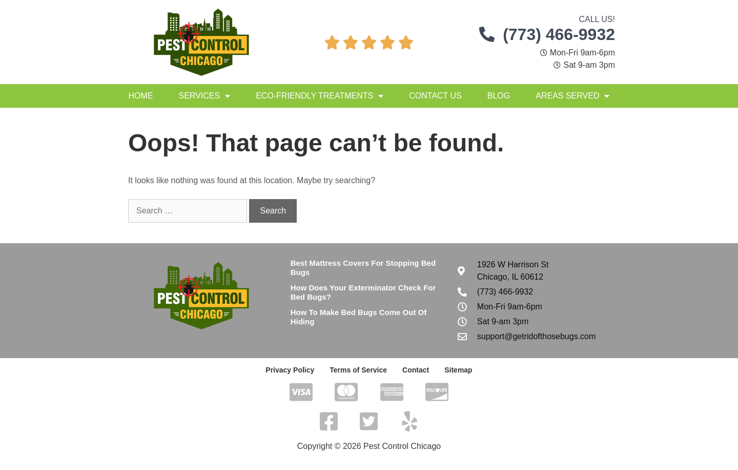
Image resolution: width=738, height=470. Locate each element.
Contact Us (435, 95)
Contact (415, 370)
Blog (498, 95)
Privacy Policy (289, 370)
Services (205, 96)
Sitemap (458, 370)
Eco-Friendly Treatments (319, 96)
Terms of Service (358, 370)
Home (141, 95)
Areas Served (572, 96)
